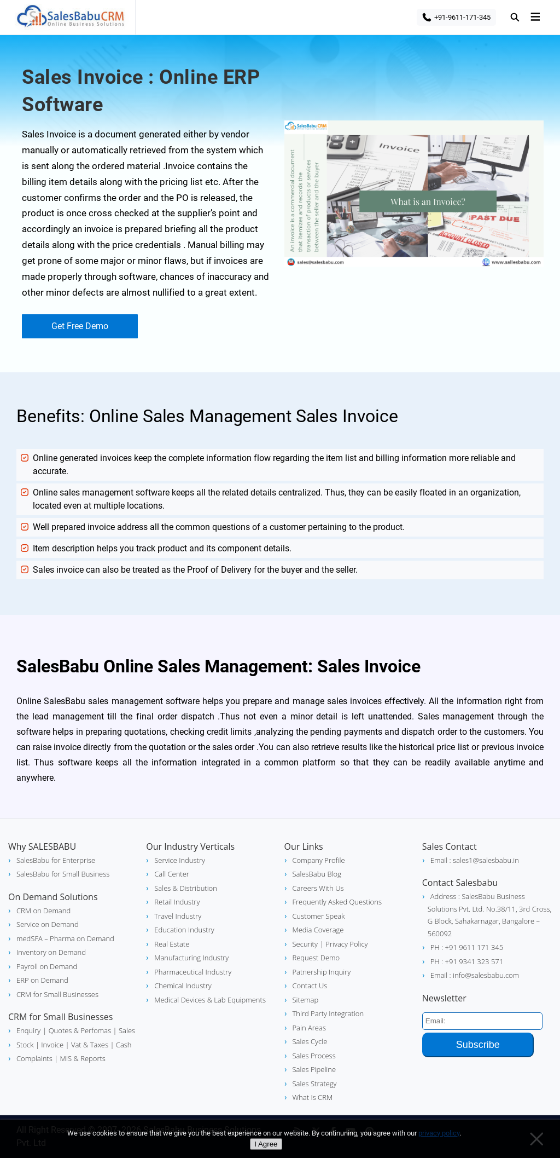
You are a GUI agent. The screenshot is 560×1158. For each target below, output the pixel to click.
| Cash (119, 1045)
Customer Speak (319, 916)
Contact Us (310, 985)
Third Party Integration (328, 1013)
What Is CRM (313, 1097)
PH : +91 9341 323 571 (466, 961)
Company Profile (319, 860)
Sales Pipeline (314, 1069)
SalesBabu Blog (317, 874)
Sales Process (314, 1056)
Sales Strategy (315, 1083)
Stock (25, 1045)
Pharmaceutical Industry (192, 972)
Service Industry (179, 860)
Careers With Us (318, 888)
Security (305, 944)
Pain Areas (309, 1028)
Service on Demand (47, 924)
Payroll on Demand (46, 966)
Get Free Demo (79, 326)
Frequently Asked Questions (337, 902)
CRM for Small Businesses (57, 994)
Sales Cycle (310, 1041)
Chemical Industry (182, 985)
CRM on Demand (43, 910)
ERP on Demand (42, 980)
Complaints (34, 1058)
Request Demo (316, 958)
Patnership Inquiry (322, 972)
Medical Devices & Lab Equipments (210, 1000)
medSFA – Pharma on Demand (65, 938)
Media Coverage (318, 930)
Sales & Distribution (185, 888)
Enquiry (28, 1030)
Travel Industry (177, 916)
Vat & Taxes (89, 1045)
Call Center (171, 874)
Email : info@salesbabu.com (474, 975)
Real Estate (171, 944)
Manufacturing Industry (191, 958)
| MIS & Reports (79, 1058)
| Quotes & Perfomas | (79, 1030)
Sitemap (306, 1000)
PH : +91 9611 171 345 (466, 947)
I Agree (265, 1144)
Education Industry (184, 930)
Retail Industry (177, 902)
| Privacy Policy (344, 944)
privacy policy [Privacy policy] (438, 1133)
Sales (126, 1030)
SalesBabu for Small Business (62, 874)
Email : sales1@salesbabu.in (474, 860)
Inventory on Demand (51, 952)
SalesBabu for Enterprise (55, 860)
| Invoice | (51, 1045)
